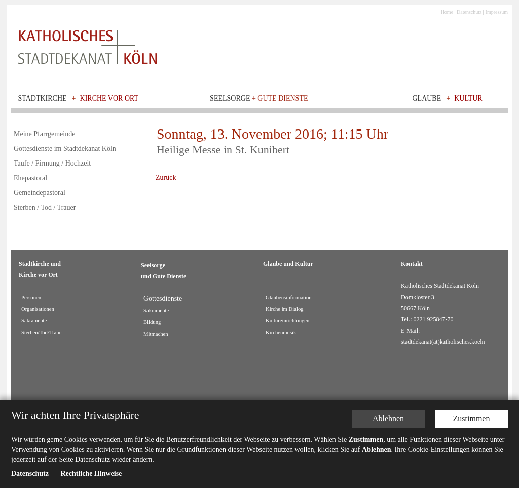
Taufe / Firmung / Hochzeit (52, 163)
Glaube (426, 98)
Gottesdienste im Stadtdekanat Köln (65, 148)
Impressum (497, 12)
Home (447, 12)
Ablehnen (388, 418)
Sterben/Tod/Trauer (42, 332)
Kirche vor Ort (109, 98)
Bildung (152, 322)
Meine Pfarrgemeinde (44, 134)
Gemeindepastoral (39, 193)
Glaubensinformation (289, 297)
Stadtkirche (42, 98)
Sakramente (34, 320)
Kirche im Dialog (285, 309)
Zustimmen (471, 418)
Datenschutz (469, 12)
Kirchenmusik (281, 332)
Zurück (166, 177)
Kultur (468, 98)
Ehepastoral (30, 178)
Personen (31, 297)
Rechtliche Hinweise (91, 473)
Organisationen (37, 309)
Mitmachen (155, 334)
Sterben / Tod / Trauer (45, 207)
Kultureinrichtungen (287, 320)
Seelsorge (259, 98)
